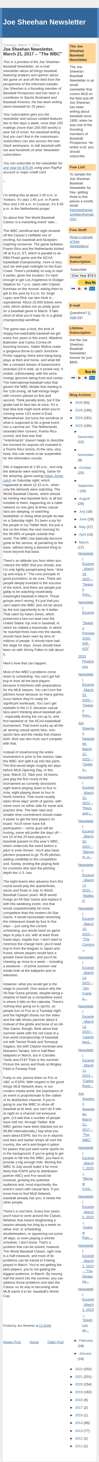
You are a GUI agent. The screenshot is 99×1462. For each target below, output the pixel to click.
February (86, 1340)
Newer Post (12, 1342)
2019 (79, 1392)
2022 (79, 1369)
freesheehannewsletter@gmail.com (82, 214)
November (86, 455)
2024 (79, 418)
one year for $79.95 (18, 168)
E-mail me (80, 315)
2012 (79, 1438)
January (85, 1353)
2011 (79, 1446)
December (86, 437)
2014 (79, 1423)
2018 (79, 1400)
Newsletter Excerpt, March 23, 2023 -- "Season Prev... (86, 694)
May (83, 527)
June (83, 519)
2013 (79, 1431)
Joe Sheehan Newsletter (44, 22)
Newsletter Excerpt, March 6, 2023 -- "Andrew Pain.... (86, 1217)
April (83, 534)
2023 (79, 426)
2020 (79, 1384)
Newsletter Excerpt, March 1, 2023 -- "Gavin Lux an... (86, 1309)
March (84, 542)
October (85, 468)
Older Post (56, 1342)
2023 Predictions (86, 661)
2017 (79, 1407)
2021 (79, 1377)
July (82, 511)
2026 (79, 402)
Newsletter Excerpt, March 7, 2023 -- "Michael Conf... (86, 1168)
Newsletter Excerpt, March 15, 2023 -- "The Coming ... (86, 928)
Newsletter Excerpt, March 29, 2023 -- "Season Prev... (86, 574)
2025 (79, 410)
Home (34, 1342)
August (84, 499)
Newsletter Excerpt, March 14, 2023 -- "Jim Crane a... (86, 978)
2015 (79, 1415)
